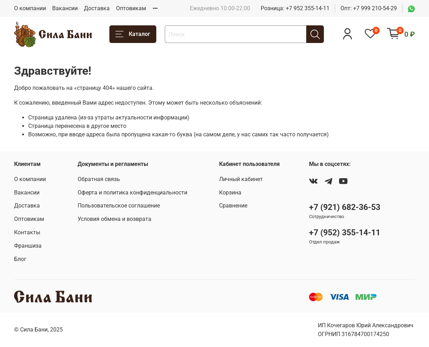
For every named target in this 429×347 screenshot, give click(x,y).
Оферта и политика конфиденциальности (132, 192)
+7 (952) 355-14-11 (344, 232)
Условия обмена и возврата (114, 219)
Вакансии (65, 8)
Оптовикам (131, 8)
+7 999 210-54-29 (375, 8)
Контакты (27, 232)
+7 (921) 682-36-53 (344, 207)
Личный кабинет (241, 179)
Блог (20, 259)
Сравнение (233, 205)
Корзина (230, 192)
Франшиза (28, 245)
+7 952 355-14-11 (308, 8)
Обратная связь (99, 179)
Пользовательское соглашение (119, 205)
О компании (30, 8)
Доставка (97, 8)
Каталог (132, 34)
